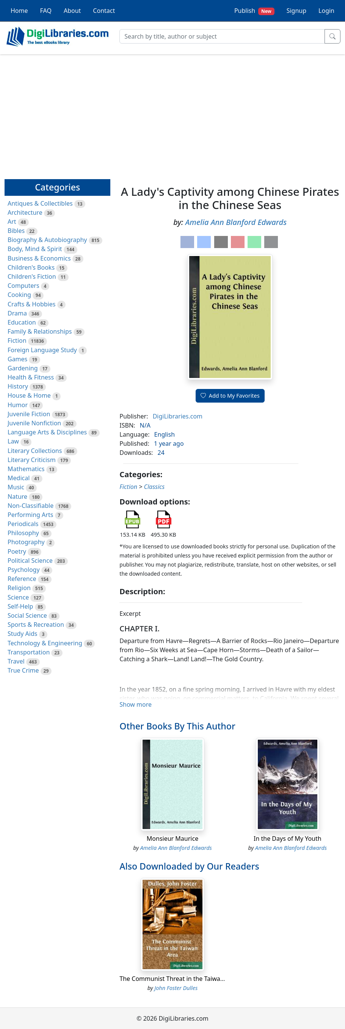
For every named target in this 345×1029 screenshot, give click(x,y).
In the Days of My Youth (287, 838)
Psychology (24, 569)
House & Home (29, 395)
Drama (17, 313)
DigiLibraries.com (177, 416)
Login (326, 10)
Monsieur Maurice (172, 838)
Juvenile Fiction (29, 414)
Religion (19, 588)
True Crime (23, 670)
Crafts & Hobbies (31, 304)
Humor (18, 405)
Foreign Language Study (42, 350)
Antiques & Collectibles (40, 203)
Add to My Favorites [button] (230, 395)
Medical (19, 478)
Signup (296, 10)
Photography (26, 542)
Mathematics (26, 469)
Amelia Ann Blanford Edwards (236, 222)
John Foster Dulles (176, 988)
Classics (154, 486)
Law (13, 441)
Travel (16, 661)
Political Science (30, 560)
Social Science (27, 615)
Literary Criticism (32, 460)
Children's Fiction (32, 276)
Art (12, 221)
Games (17, 359)
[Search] (222, 36)
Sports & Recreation (36, 624)
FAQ (46, 10)
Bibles (16, 230)
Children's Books (31, 267)
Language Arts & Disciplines (47, 432)
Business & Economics (39, 258)
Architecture (25, 212)
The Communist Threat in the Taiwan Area (178, 978)
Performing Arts (30, 515)
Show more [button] (135, 704)
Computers (23, 285)
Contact (104, 10)
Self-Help (20, 606)
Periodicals (23, 524)
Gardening (23, 368)
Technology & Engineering (45, 643)
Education (22, 322)
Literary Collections (35, 451)
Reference (22, 579)
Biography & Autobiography (47, 240)
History (18, 386)
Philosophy (23, 533)
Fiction (17, 340)
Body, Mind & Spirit (35, 249)
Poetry (17, 551)
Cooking (19, 294)
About (72, 10)
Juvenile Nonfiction (34, 423)
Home (19, 10)
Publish (254, 10)
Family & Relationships (40, 331)
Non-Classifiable (30, 505)
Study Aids (22, 633)
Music (16, 487)
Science (18, 597)
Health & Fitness (31, 377)
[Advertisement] (172, 113)
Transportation (29, 652)
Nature (17, 496)
